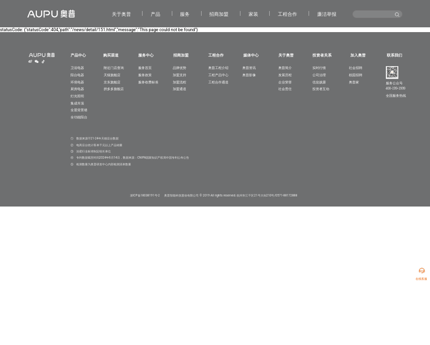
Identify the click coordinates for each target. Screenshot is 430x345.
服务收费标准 (148, 82)
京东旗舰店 (112, 82)
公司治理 (319, 75)
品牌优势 (179, 68)
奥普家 (354, 82)
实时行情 (319, 68)
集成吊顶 (77, 103)
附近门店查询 (114, 68)
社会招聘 (355, 68)
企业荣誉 (285, 82)
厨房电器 (77, 89)
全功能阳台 (79, 117)
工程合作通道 (218, 82)
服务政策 (145, 75)
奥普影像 (249, 75)
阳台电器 (77, 75)
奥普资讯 (249, 68)
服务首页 (145, 68)
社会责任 (285, 89)
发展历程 (285, 75)
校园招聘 (355, 75)
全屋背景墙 (79, 110)
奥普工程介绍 (218, 68)
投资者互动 (320, 89)
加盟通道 (179, 89)
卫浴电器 (77, 68)
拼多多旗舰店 (114, 89)
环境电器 (77, 82)
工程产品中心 (218, 75)
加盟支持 (179, 75)
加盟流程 (179, 82)
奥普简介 (285, 68)
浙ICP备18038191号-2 (145, 195)
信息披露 (319, 82)
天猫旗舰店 (112, 75)
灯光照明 (77, 96)
